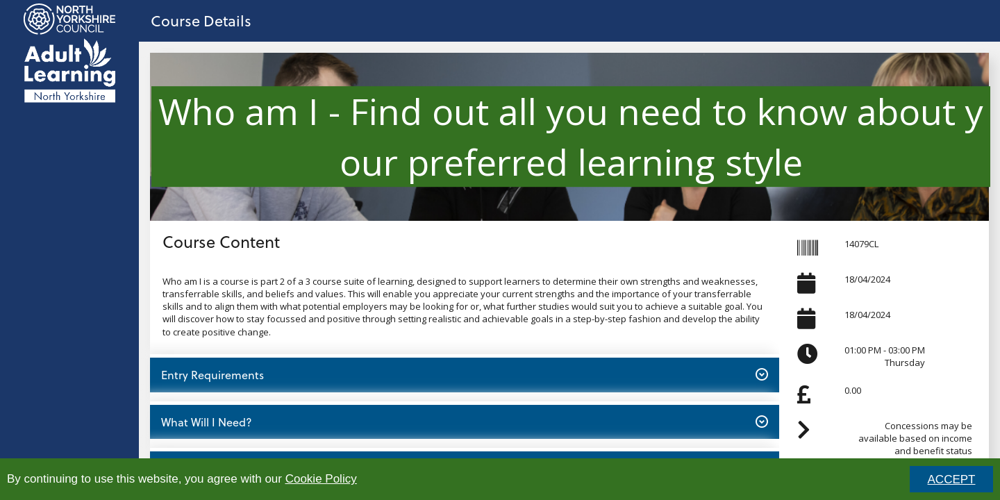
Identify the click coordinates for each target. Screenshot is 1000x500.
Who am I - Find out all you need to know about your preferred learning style (570, 136)
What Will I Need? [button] (464, 421)
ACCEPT (952, 479)
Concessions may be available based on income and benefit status (915, 438)
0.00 (852, 390)
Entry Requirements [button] (464, 374)
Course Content (221, 241)
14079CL (861, 244)
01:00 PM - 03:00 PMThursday (884, 356)
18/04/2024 (867, 279)
